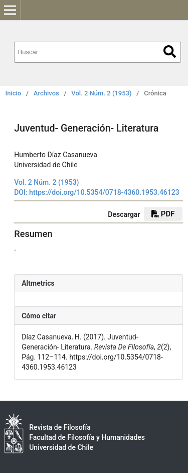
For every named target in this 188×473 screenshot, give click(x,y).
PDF (162, 213)
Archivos (46, 93)
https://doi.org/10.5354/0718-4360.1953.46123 (104, 192)
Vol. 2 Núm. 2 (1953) (101, 93)
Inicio (14, 93)
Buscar (169, 51)
